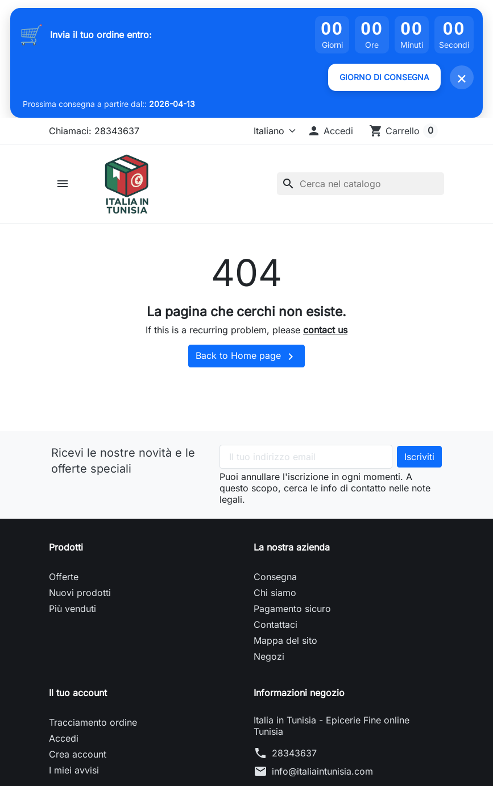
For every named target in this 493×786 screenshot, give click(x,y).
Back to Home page (246, 356)
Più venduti (72, 608)
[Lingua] (270, 131)
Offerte (63, 576)
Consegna (275, 576)
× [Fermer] (461, 77)
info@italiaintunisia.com (322, 771)
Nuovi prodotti (80, 592)
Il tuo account (78, 692)
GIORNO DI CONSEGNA (384, 77)
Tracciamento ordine (93, 722)
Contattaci (275, 624)
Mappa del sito (285, 640)
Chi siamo (275, 592)
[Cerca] (360, 183)
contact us (325, 330)
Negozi (269, 656)
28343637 (294, 753)
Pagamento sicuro (292, 608)
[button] (330, 131)
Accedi (63, 738)
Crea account (77, 754)
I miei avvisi (74, 770)
